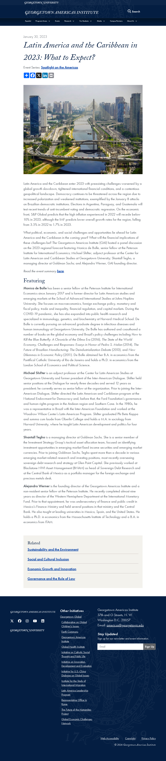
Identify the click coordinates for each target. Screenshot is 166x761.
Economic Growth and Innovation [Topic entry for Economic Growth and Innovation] (52, 569)
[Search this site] (134, 11)
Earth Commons (69, 632)
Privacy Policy (149, 738)
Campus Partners (116, 21)
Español (28, 21)
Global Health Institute (73, 647)
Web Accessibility (109, 738)
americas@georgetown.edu (125, 625)
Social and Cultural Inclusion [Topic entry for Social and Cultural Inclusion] (48, 559)
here (60, 271)
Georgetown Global (70, 616)
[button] (43, 21)
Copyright (130, 738)
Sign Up (149, 646)
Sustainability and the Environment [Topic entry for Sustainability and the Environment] (53, 549)
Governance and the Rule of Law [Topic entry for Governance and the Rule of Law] (51, 578)
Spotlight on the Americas (59, 67)
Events (57, 21)
